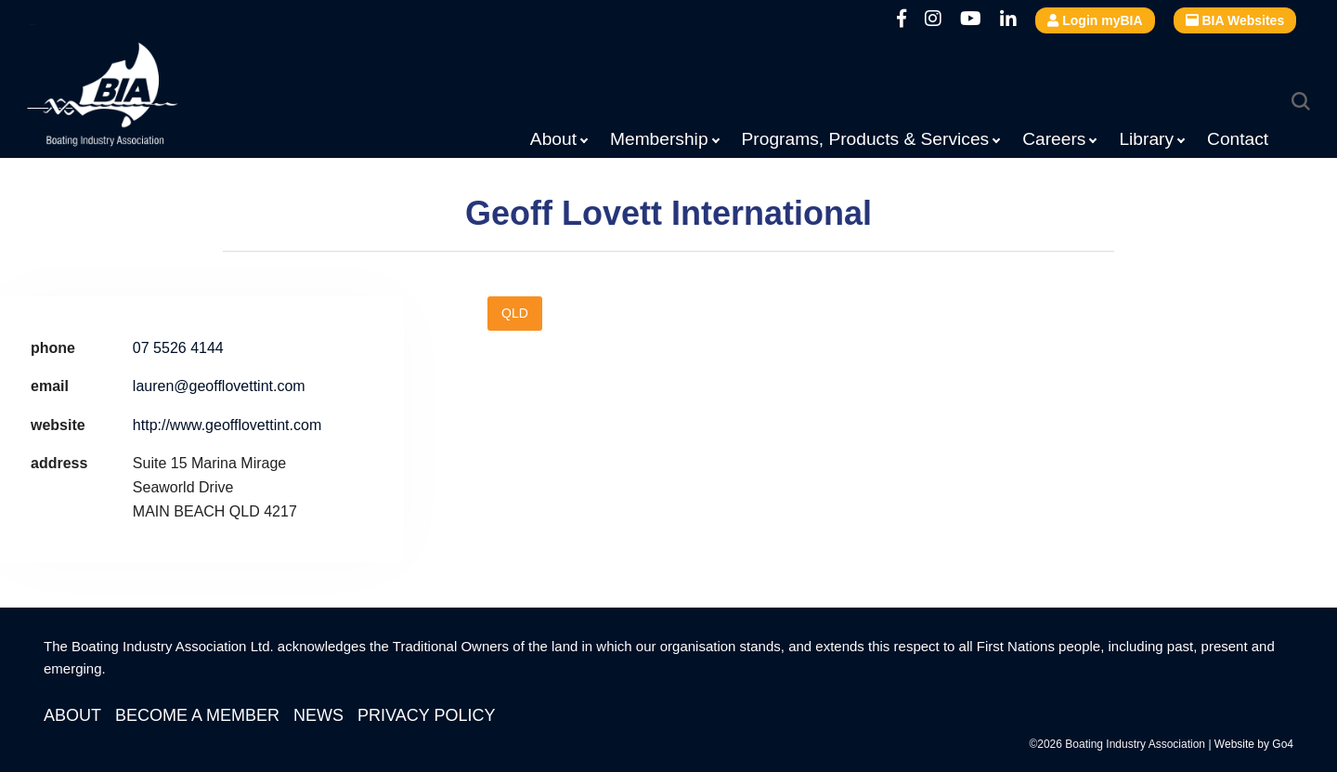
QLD (514, 313)
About (553, 139)
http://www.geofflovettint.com (227, 425)
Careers (1053, 139)
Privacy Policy (426, 715)
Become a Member (197, 715)
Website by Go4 (1253, 744)
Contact (1237, 139)
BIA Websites (1235, 20)
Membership (659, 139)
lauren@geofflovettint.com (219, 386)
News (318, 715)
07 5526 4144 (178, 348)
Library (1146, 139)
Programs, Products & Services (866, 139)
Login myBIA (1094, 20)
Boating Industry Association (147, 98)
